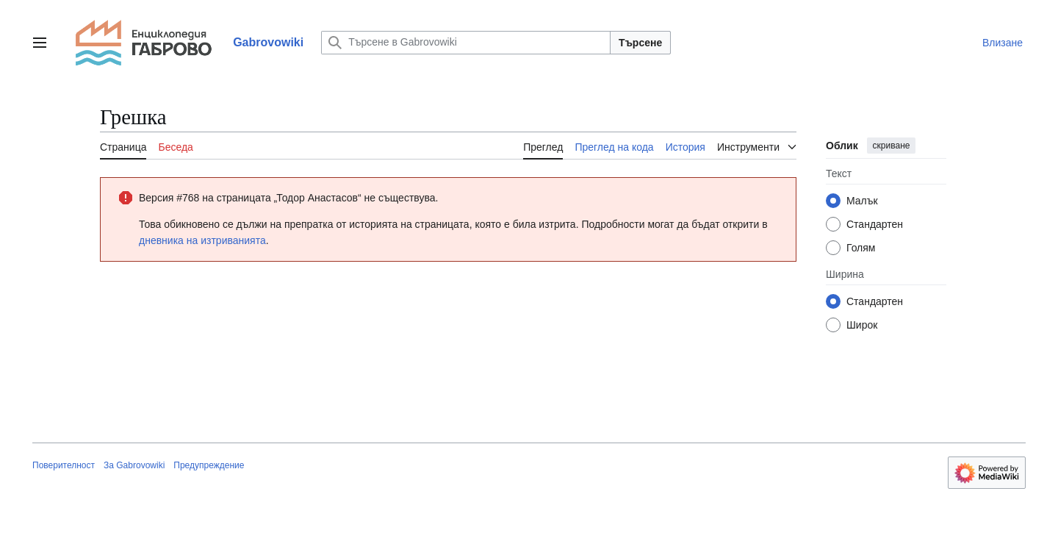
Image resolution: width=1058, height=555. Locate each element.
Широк (861, 325)
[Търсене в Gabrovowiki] (466, 42)
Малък (862, 201)
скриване (891, 145)
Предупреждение (208, 465)
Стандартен (874, 224)
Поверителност (63, 465)
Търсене (640, 43)
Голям (861, 248)
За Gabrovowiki (134, 465)
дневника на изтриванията (202, 240)
